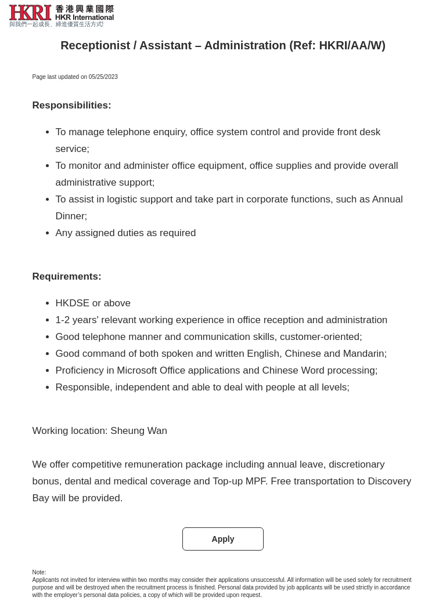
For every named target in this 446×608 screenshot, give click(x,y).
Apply (223, 539)
